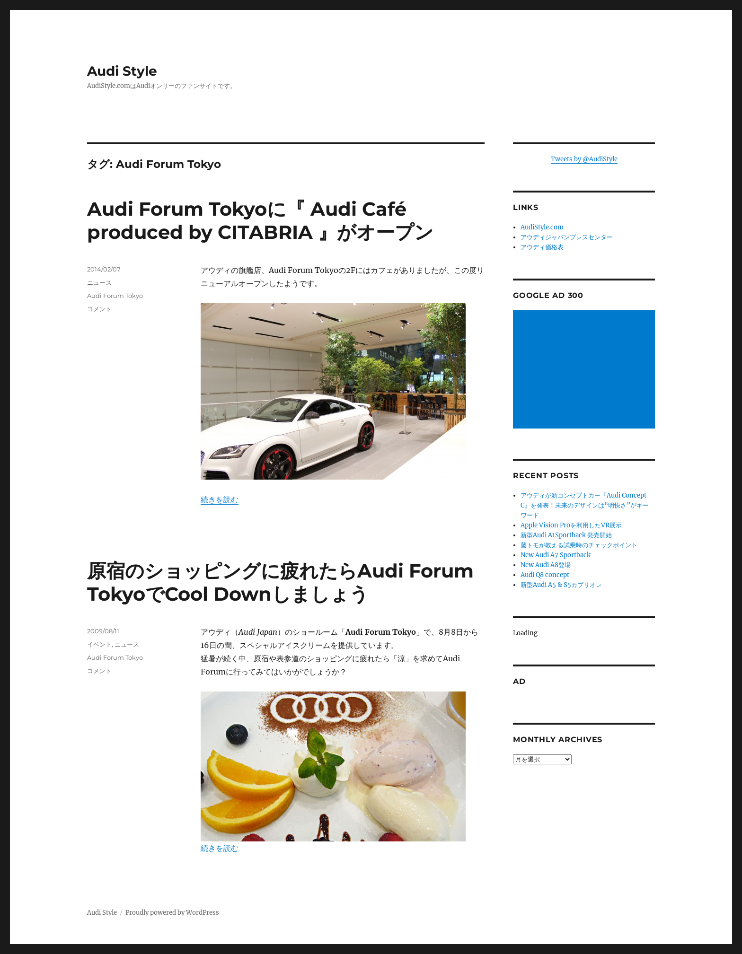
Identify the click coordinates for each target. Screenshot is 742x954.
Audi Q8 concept (545, 575)
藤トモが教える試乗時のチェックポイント (579, 545)
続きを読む (219, 499)
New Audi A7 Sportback (556, 555)
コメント (99, 309)
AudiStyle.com (542, 227)
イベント (99, 644)
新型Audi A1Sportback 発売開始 (566, 535)
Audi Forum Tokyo (115, 295)
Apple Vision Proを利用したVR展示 (571, 525)
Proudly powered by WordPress (172, 913)
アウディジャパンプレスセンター (567, 237)
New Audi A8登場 (546, 565)
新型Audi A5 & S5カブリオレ (561, 585)
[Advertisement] (585, 370)
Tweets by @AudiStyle (584, 159)
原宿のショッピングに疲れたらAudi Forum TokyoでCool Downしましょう (280, 582)
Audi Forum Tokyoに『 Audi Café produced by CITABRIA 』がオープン (260, 220)
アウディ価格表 (542, 247)
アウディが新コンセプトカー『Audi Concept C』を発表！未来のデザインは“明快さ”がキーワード (585, 505)
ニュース (99, 282)
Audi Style (122, 71)
